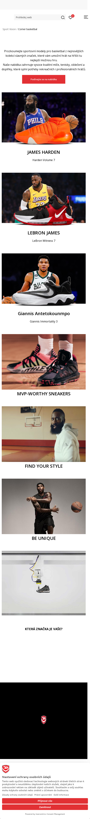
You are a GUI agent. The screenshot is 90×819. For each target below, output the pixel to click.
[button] (40, 17)
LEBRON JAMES (44, 233)
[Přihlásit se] (70, 17)
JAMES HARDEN (43, 152)
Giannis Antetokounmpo (44, 313)
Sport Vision (9, 29)
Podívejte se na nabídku (44, 79)
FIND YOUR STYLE (44, 466)
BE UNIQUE (44, 538)
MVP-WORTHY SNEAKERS (43, 393)
